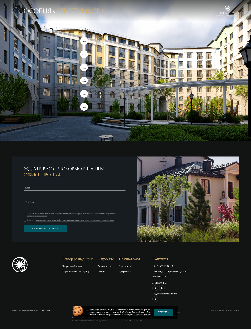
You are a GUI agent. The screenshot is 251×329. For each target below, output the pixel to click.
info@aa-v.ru (159, 277)
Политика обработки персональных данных (89, 321)
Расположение (105, 266)
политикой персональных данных (60, 214)
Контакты (160, 259)
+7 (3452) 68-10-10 (162, 266)
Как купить (125, 266)
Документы (125, 271)
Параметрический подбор (75, 271)
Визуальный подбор (72, 266)
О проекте (105, 259)
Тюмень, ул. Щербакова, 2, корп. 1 (170, 271)
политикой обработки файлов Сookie (128, 312)
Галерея (101, 271)
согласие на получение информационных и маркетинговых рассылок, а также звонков (75, 220)
